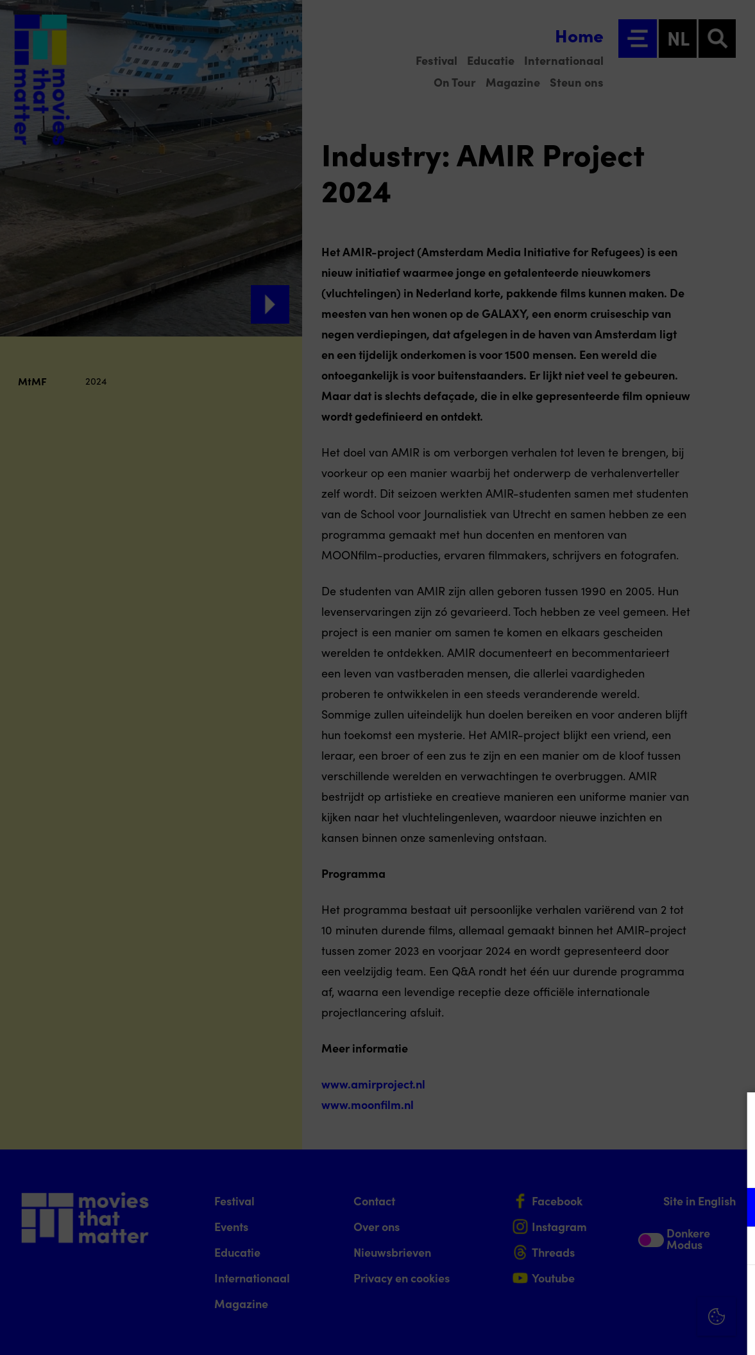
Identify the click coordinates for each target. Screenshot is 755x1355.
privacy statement (594, 1165)
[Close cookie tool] (735, 1115)
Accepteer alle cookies (646, 1293)
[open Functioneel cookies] (734, 1208)
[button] (633, 1207)
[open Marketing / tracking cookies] (734, 1247)
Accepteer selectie (645, 1331)
